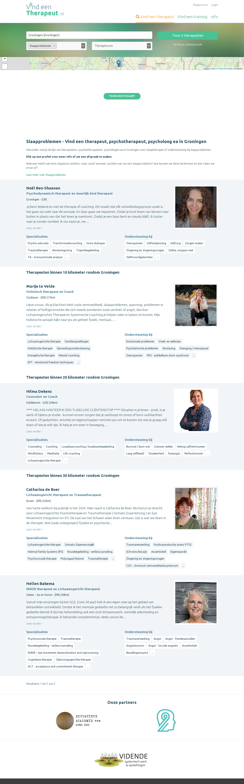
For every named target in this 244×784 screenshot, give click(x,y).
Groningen (163, 745)
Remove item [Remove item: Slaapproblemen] (54, 45)
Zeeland (197, 749)
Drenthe (181, 740)
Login (214, 4)
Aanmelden (99, 734)
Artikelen (97, 758)
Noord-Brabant (192, 745)
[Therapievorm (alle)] (103, 46)
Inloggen (97, 738)
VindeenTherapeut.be (39, 755)
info (214, 16)
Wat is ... (97, 763)
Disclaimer (140, 776)
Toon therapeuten (187, 35)
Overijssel (174, 749)
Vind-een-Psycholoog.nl (40, 734)
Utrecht (186, 749)
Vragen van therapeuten (107, 750)
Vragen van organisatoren (108, 754)
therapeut (155, 16)
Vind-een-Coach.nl (37, 738)
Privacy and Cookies (121, 776)
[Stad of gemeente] (89, 35)
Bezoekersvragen (103, 746)
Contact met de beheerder (108, 767)
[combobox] (56, 47)
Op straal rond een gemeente (175, 734)
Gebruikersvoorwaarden (160, 776)
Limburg (177, 745)
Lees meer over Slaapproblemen (46, 120)
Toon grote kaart (122, 69)
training (192, 16)
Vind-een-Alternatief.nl (40, 742)
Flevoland (177, 753)
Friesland (193, 740)
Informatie (98, 742)
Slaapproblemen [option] (42, 45)
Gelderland (207, 740)
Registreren (200, 4)
